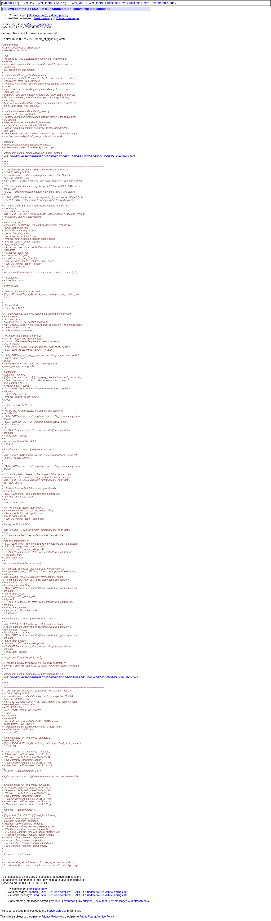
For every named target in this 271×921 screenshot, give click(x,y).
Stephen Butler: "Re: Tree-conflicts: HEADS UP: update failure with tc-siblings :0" (77, 892)
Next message (43, 18)
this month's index (164, 3)
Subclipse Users (138, 3)
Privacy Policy (50, 916)
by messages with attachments (130, 901)
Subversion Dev (56, 910)
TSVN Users (94, 3)
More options (59, 15)
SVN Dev (27, 3)
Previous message (67, 18)
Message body (38, 15)
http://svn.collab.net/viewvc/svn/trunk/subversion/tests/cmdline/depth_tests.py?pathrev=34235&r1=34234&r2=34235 (74, 676)
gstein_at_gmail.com (38, 24)
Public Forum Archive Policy (96, 916)
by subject (85, 901)
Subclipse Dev (115, 3)
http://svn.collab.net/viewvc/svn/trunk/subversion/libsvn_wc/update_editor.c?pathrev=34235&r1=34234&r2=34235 (72, 155)
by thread (69, 901)
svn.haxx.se (10, 3)
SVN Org (60, 3)
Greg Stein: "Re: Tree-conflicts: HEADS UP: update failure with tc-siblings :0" (80, 895)
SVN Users (44, 3)
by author (101, 901)
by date (55, 901)
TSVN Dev (76, 3)
